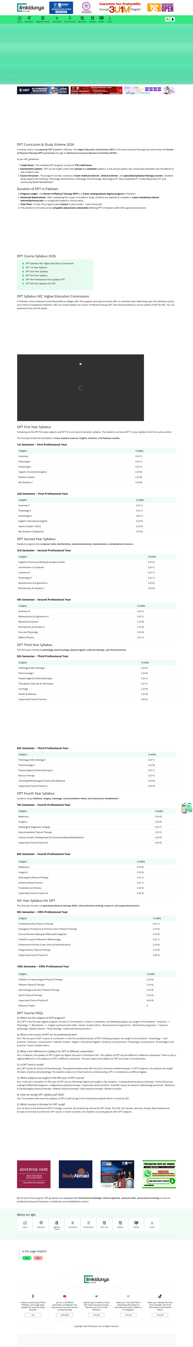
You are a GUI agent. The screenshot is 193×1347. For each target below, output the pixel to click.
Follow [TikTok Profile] (160, 1286)
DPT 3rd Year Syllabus (36, 246)
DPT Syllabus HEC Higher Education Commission (50, 234)
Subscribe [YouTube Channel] (65, 1286)
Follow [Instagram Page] (128, 1286)
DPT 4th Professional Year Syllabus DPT (45, 250)
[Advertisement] (96, 86)
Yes (27, 1228)
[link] (62, 8)
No (38, 1228)
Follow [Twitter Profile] (96, 1286)
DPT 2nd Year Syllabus (37, 242)
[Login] (172, 19)
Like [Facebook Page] (33, 1286)
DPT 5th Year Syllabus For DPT (41, 254)
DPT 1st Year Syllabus (36, 238)
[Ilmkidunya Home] (32, 7)
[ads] (34, 1145)
